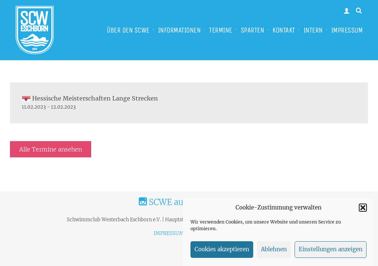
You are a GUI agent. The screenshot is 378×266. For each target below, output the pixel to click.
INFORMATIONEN (179, 30)
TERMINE (220, 30)
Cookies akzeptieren (222, 251)
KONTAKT (283, 30)
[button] (363, 210)
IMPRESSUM (347, 30)
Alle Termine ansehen (50, 149)
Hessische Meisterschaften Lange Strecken (90, 98)
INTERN (313, 30)
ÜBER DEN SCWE (128, 30)
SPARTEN (252, 30)
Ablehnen (274, 251)
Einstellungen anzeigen (330, 251)
